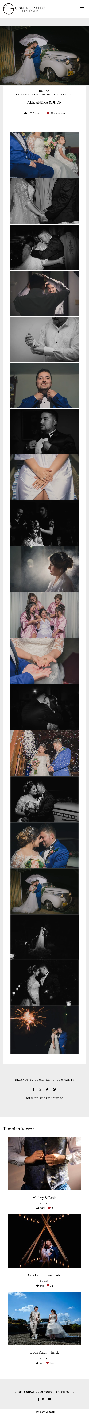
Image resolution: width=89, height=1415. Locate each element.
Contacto (66, 1392)
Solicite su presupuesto (45, 1098)
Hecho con (44, 1411)
